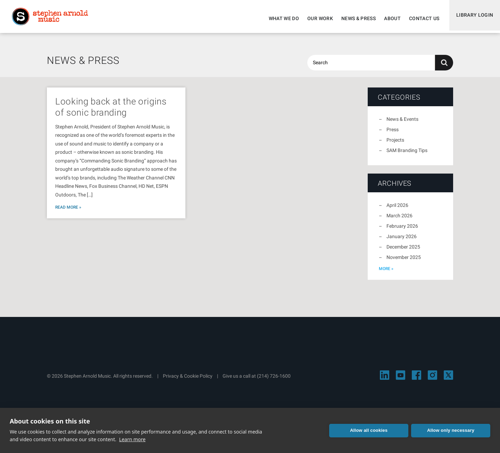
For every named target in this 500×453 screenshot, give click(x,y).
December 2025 (403, 251)
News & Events (402, 123)
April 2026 (397, 209)
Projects (395, 144)
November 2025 (403, 261)
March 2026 (399, 220)
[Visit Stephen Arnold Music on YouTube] (400, 379)
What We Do (281, 18)
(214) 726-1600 (274, 380)
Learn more (132, 439)
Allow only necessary (450, 430)
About (389, 18)
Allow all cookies (369, 430)
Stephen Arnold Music (52, 18)
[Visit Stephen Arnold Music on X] (448, 379)
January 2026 (401, 240)
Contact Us (421, 18)
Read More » (68, 211)
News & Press (355, 18)
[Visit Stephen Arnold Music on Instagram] (432, 379)
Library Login (473, 18)
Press (392, 133)
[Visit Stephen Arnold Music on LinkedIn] (384, 379)
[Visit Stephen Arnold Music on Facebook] (416, 379)
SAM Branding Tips (406, 154)
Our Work (317, 18)
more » (386, 272)
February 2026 (402, 230)
